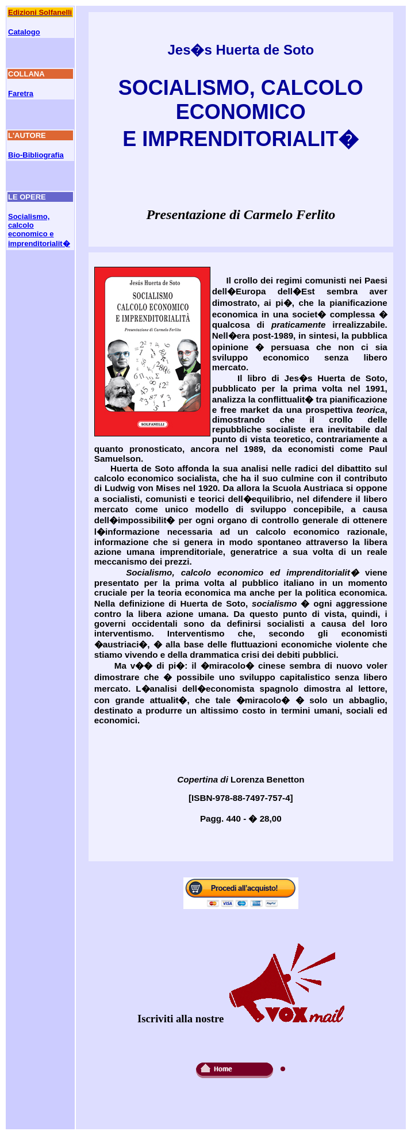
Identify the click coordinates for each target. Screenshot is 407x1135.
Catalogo (24, 32)
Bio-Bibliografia (36, 155)
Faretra (20, 93)
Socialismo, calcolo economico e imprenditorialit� (39, 230)
